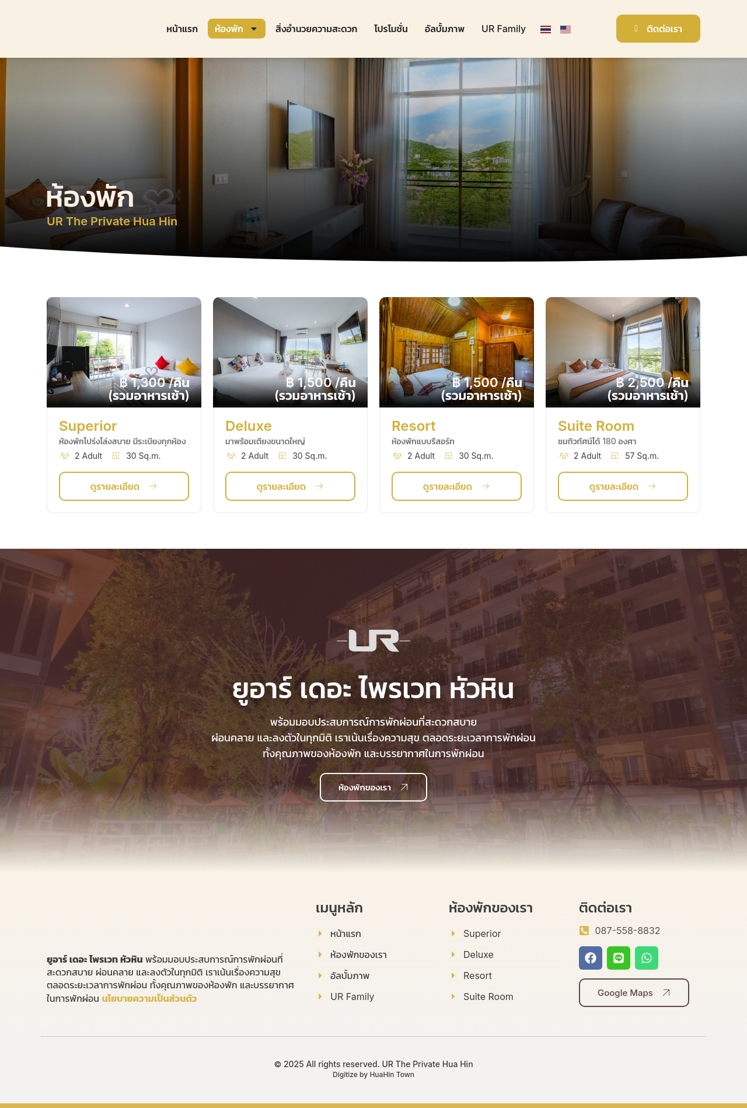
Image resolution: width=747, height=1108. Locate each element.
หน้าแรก (182, 28)
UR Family (503, 28)
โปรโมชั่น (391, 28)
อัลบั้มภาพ (445, 28)
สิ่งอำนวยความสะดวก (316, 28)
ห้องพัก (237, 29)
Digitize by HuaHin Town (373, 1074)
